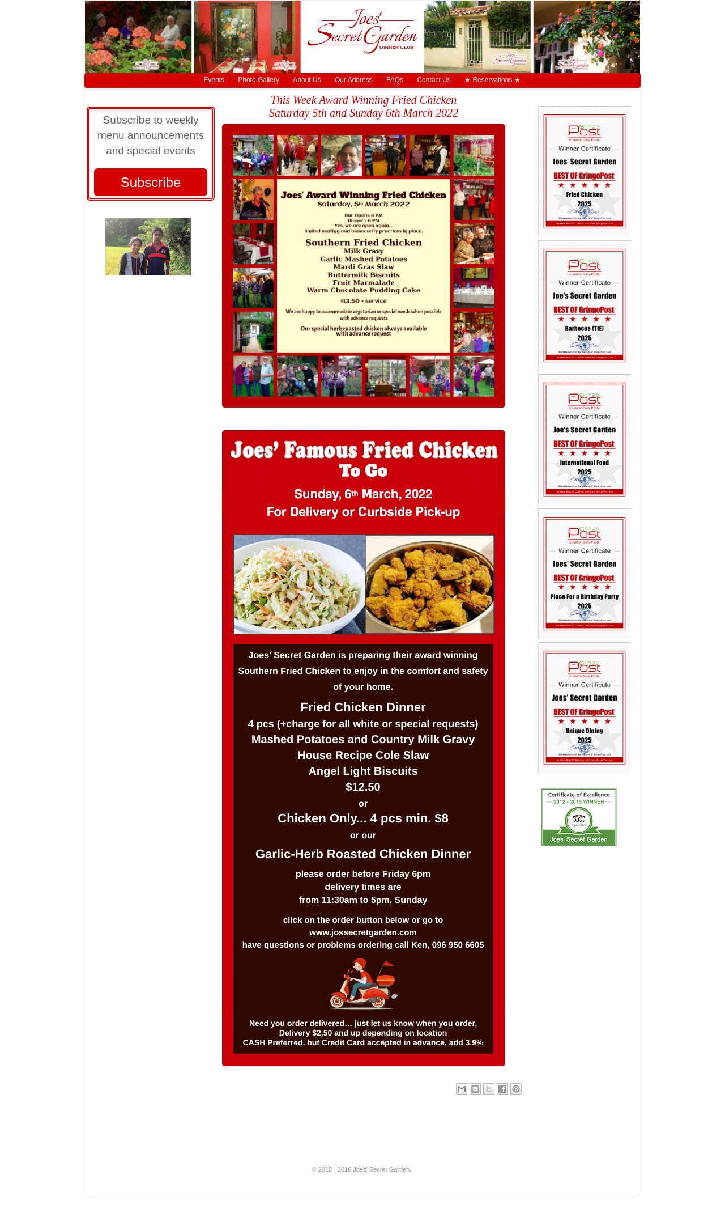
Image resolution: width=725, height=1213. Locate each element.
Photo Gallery (258, 80)
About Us (307, 80)
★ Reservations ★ (492, 80)
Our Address (354, 80)
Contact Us (433, 80)
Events (213, 80)
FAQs (394, 80)
